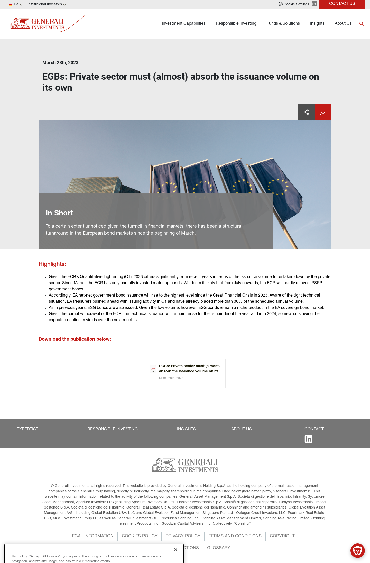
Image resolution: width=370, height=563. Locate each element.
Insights (317, 24)
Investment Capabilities (184, 24)
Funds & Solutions (283, 24)
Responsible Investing (236, 24)
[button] (294, 4)
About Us (343, 24)
